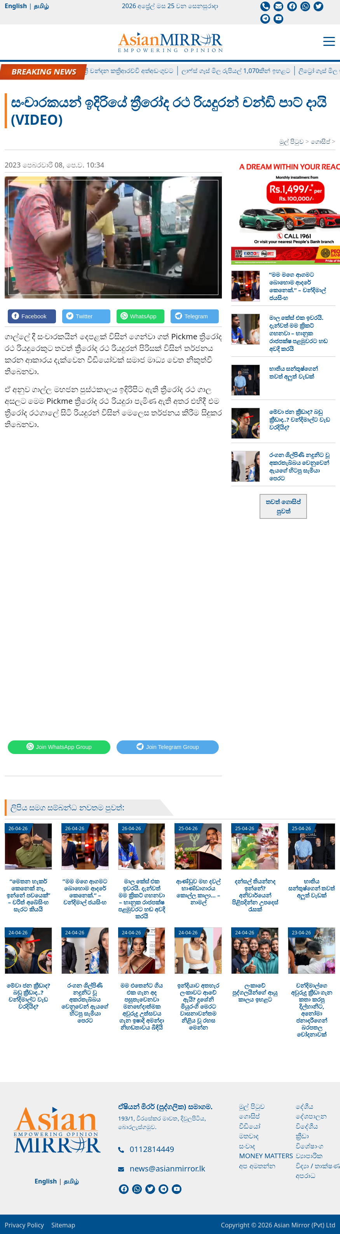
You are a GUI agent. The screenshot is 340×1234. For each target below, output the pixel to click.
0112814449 (152, 1149)
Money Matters (266, 1155)
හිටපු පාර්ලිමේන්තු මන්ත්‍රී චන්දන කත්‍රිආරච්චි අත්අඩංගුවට (103, 70)
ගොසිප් (321, 141)
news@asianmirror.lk (167, 1168)
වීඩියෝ (249, 1126)
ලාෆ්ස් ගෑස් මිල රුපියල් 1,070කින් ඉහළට (241, 70)
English (16, 6)
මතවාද (249, 1135)
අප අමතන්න (257, 1165)
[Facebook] (32, 316)
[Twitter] (86, 316)
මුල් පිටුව (291, 141)
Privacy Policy (24, 1225)
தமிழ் (41, 6)
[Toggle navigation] (329, 41)
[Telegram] (195, 316)
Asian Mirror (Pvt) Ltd (303, 1225)
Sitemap (63, 1225)
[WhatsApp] (141, 316)
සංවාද (247, 1145)
